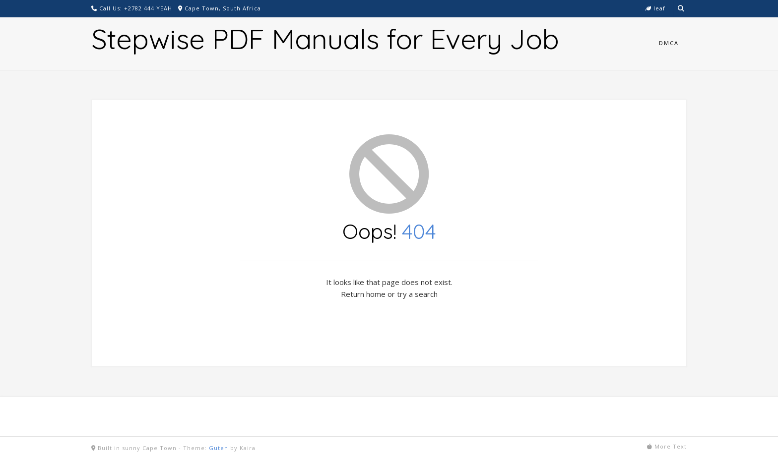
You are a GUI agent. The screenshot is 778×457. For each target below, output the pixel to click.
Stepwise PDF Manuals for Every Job (325, 39)
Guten (218, 448)
